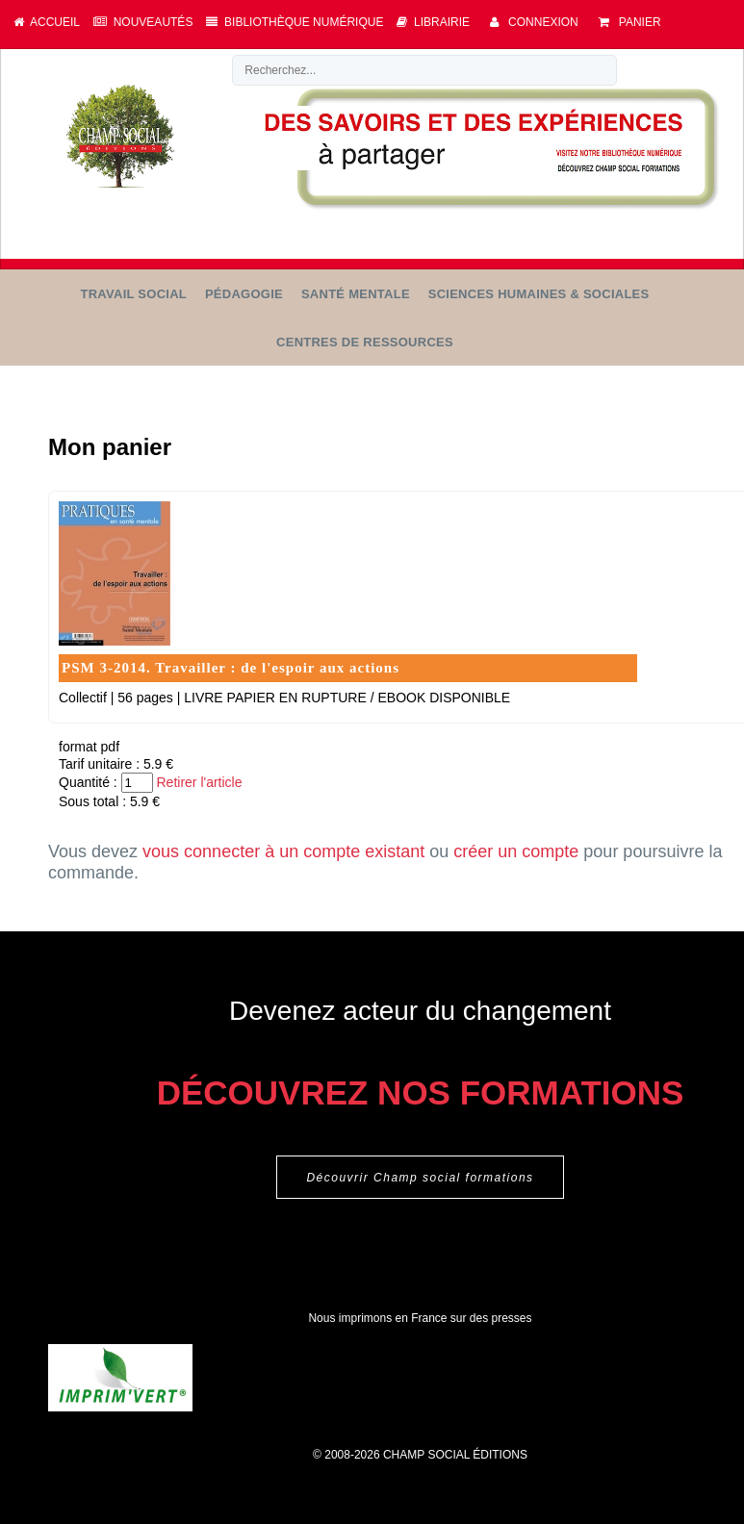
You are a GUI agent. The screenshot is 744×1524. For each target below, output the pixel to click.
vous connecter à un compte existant (283, 851)
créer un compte (515, 851)
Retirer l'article (199, 782)
